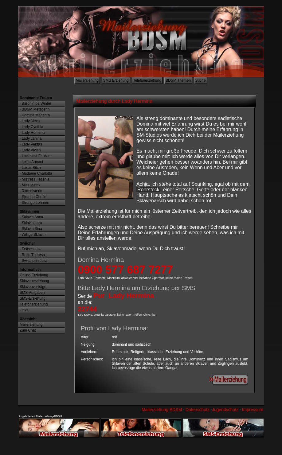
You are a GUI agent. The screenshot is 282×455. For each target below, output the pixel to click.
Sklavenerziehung (34, 281)
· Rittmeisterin (31, 191)
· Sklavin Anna (31, 217)
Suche (200, 80)
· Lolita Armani (31, 162)
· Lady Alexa (30, 121)
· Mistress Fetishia (34, 179)
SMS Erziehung (116, 80)
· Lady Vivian (30, 150)
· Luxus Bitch (30, 167)
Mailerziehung (87, 80)
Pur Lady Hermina (123, 295)
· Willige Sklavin (32, 234)
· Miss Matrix (30, 185)
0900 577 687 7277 (125, 269)
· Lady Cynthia (31, 127)
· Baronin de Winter (35, 103)
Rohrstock (148, 189)
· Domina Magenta (35, 115)
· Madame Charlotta (36, 173)
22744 (87, 309)
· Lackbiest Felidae (35, 156)
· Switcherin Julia (33, 261)
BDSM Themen (178, 80)
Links (24, 310)
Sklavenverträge (33, 287)
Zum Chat (28, 330)
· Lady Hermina (32, 132)
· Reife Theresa (32, 255)
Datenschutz (198, 409)
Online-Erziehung (34, 275)
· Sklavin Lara (31, 223)
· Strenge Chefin (33, 197)
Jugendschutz (225, 409)
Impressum (252, 409)
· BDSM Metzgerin (34, 109)
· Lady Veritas (31, 144)
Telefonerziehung (147, 80)
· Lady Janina (30, 138)
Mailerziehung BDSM (162, 409)
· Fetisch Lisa (30, 249)
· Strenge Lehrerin (34, 202)
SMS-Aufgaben (32, 292)
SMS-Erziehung (32, 298)
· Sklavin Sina (31, 229)
